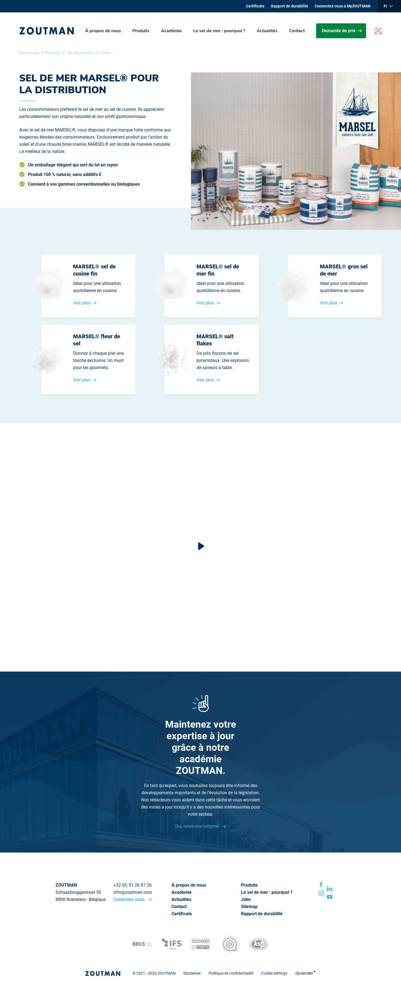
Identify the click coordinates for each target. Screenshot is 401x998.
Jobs (246, 899)
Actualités (267, 31)
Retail (105, 52)
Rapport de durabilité (289, 6)
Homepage (29, 52)
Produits (141, 31)
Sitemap (249, 906)
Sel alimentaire (80, 52)
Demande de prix (342, 30)
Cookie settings (274, 973)
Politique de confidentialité (231, 973)
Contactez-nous (130, 899)
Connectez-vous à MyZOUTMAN (342, 6)
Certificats (255, 6)
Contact (297, 31)
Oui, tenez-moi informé (197, 826)
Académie (171, 31)
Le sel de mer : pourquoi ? (219, 31)
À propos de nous (103, 31)
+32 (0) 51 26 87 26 (133, 885)
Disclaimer (192, 973)
